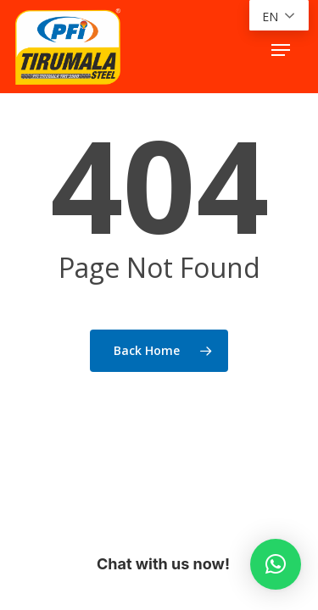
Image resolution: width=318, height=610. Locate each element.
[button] (280, 50)
